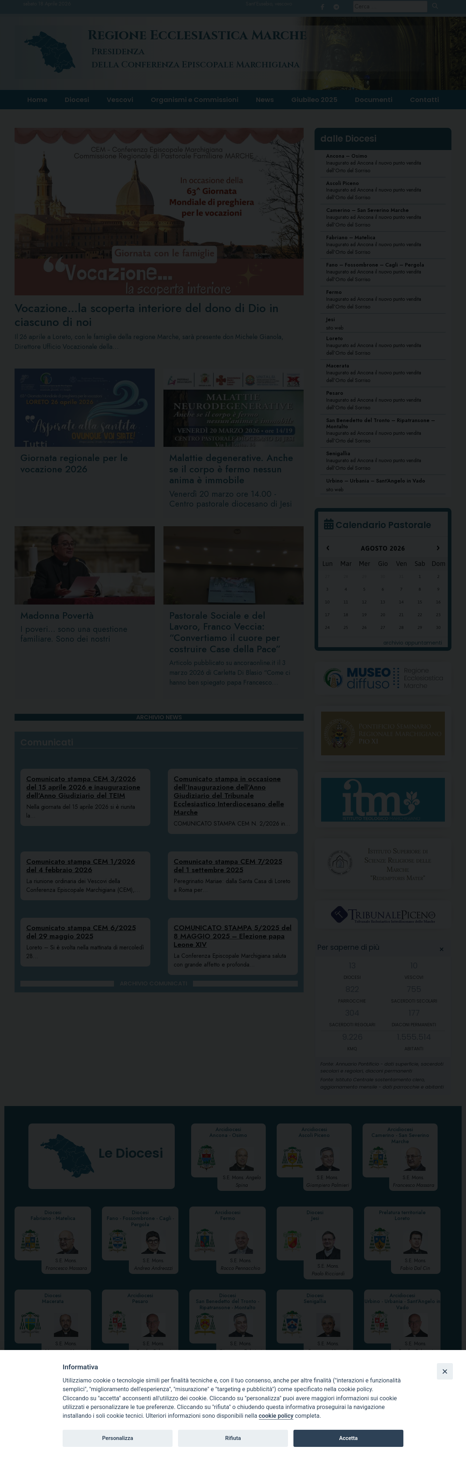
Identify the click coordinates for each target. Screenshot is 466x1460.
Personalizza (117, 1438)
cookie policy (276, 1415)
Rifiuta (233, 1438)
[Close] (445, 1371)
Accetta (348, 1438)
